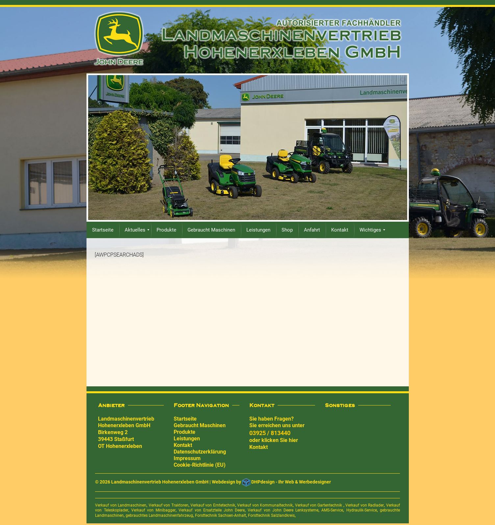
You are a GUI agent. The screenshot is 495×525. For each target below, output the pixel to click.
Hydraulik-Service (361, 510)
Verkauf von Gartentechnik (319, 505)
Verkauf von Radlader (364, 505)
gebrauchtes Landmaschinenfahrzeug (159, 515)
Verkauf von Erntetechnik (212, 505)
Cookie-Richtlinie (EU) (200, 465)
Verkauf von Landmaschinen (120, 505)
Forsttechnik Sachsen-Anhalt (220, 515)
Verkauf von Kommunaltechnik (265, 505)
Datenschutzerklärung (200, 452)
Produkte (184, 432)
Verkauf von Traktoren (168, 505)
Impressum (187, 458)
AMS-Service (332, 510)
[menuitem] (103, 230)
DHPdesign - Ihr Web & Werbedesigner (291, 481)
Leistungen (187, 438)
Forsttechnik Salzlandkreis (271, 515)
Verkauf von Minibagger (153, 510)
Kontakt (183, 445)
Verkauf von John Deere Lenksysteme (283, 510)
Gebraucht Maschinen (200, 425)
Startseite (185, 419)
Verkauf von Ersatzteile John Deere (212, 510)
